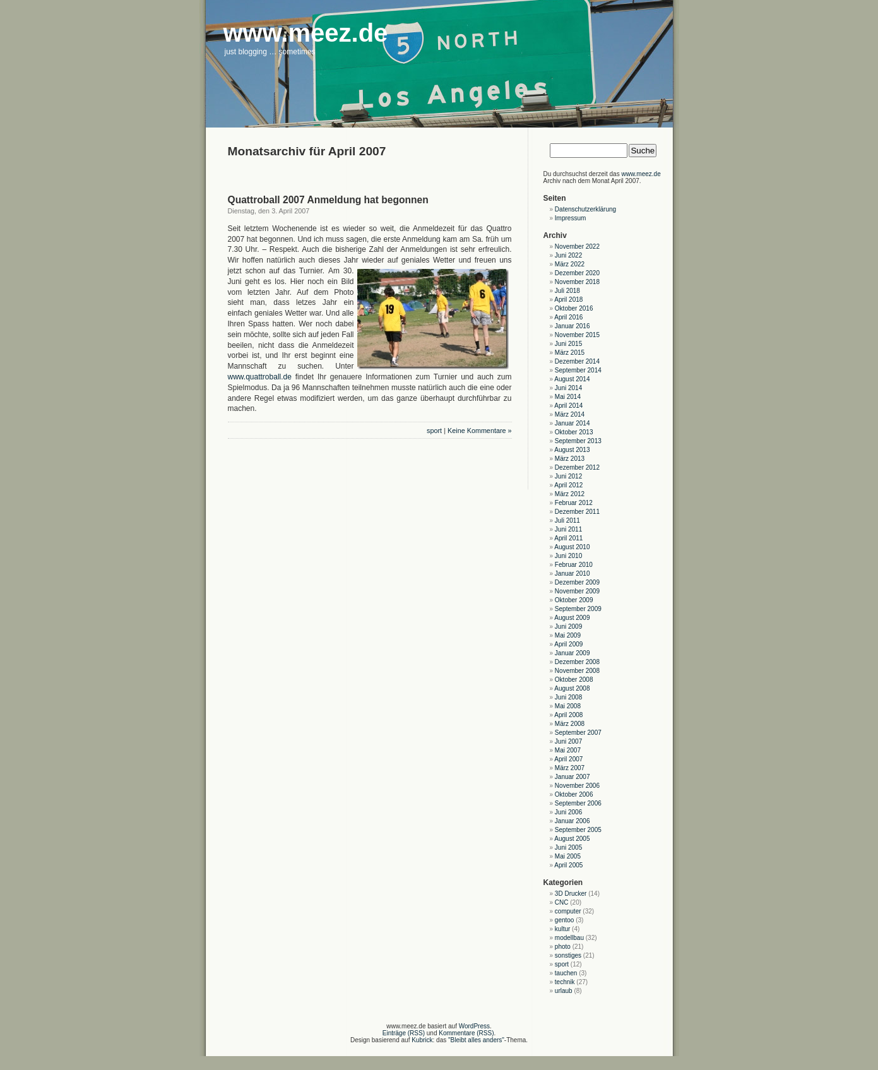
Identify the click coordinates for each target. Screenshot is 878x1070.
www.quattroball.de (260, 376)
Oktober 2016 (574, 308)
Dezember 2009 (577, 582)
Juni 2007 (568, 741)
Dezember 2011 (577, 511)
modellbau (569, 937)
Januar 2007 (572, 776)
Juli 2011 (567, 520)
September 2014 (578, 370)
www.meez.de (640, 173)
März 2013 (569, 458)
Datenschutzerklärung (585, 209)
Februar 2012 (574, 502)
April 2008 (568, 714)
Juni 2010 (568, 555)
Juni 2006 (568, 812)
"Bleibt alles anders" (476, 1040)
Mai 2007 (568, 750)
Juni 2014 (568, 387)
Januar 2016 (572, 326)
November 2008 (577, 670)
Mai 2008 (568, 706)
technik (565, 981)
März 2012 (569, 493)
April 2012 (568, 485)
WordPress (474, 1026)
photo (563, 946)
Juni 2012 (568, 476)
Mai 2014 (568, 396)
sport (434, 430)
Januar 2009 (572, 653)
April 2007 (568, 759)
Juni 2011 (568, 529)
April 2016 (568, 317)
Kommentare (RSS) (466, 1033)
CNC (562, 902)
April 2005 (568, 865)
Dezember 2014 (577, 361)
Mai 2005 (568, 856)
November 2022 (577, 246)
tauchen (566, 973)
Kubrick (422, 1040)
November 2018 (577, 281)
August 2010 (572, 547)
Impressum (570, 218)
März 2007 (569, 767)
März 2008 (569, 723)
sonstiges (568, 955)
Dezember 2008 (577, 661)
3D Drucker (571, 893)
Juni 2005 (568, 847)
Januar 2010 (572, 573)
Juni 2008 (568, 697)
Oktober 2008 (574, 679)
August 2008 (572, 688)
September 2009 (578, 608)
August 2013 (572, 449)
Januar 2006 (572, 820)
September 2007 (578, 732)
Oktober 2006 (574, 794)
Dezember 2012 (577, 467)
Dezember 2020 (577, 273)
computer (568, 911)
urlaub (563, 990)
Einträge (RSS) (404, 1033)
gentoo (564, 920)
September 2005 (578, 829)
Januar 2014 (572, 423)
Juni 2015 (568, 343)
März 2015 (569, 352)
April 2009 (568, 644)
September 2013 (578, 440)
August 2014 (572, 379)
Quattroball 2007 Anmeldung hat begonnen (328, 199)
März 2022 (569, 264)
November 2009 (577, 591)
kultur (562, 928)
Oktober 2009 (574, 600)
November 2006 (577, 785)
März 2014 (569, 414)
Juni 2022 (568, 255)
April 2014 (568, 405)
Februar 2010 (574, 564)
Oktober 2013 (574, 432)
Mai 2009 (568, 635)
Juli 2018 (567, 290)
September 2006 (578, 803)
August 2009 (572, 617)
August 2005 (572, 838)
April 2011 (568, 538)
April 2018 (568, 299)
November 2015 (577, 334)
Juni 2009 (568, 626)
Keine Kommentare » (479, 430)
